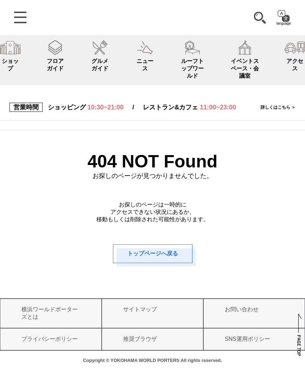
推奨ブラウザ (140, 339)
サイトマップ (140, 309)
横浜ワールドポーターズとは (49, 313)
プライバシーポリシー (49, 339)
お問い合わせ (242, 309)
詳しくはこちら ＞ (278, 107)
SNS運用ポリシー (247, 339)
